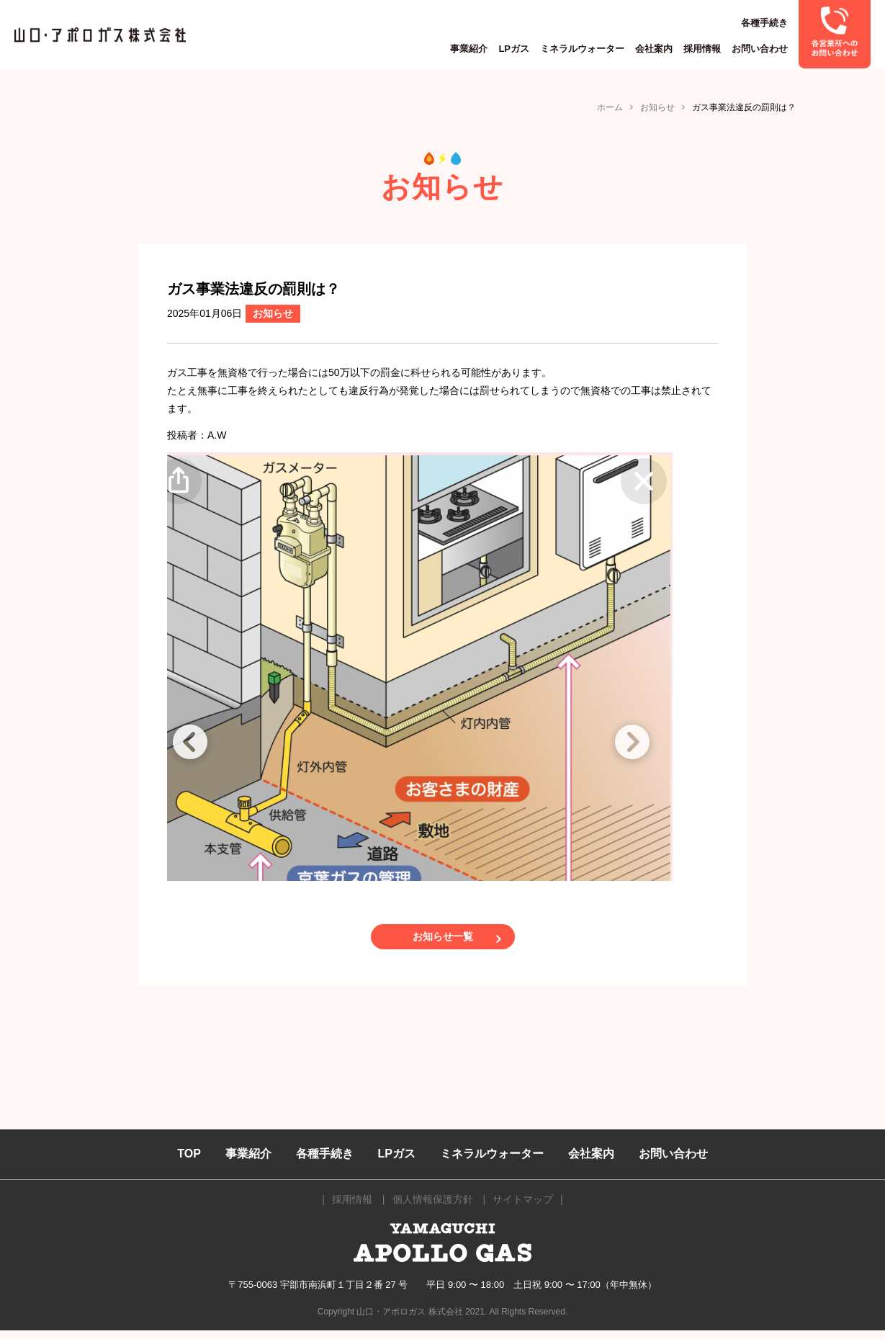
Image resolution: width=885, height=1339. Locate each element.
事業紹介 (469, 48)
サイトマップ (523, 1207)
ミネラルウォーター (582, 48)
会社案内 (654, 48)
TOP (189, 1162)
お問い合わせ (760, 48)
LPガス (513, 48)
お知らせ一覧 (443, 940)
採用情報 (702, 48)
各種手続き (764, 22)
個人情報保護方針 (432, 1207)
